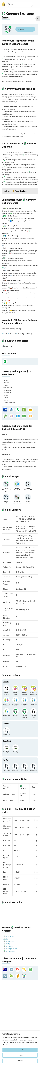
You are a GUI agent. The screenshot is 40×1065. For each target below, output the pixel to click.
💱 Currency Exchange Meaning (18, 88)
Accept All (20, 1050)
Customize (20, 1055)
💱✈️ (5, 236)
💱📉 (5, 258)
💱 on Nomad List (9, 951)
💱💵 (5, 208)
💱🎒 (5, 290)
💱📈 (5, 248)
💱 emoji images (11, 476)
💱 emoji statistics (12, 902)
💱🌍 (5, 216)
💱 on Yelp (6, 944)
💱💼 (5, 280)
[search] (22, 4)
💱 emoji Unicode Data (14, 779)
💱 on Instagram (8, 936)
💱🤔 (5, 303)
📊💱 (5, 226)
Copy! (34, 787)
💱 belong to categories (15, 340)
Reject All (20, 1061)
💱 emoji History (11, 675)
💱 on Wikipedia (8, 941)
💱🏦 (5, 270)
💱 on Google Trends (10, 949)
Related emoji (9, 353)
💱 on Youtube (8, 946)
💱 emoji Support (11, 509)
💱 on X (5, 939)
